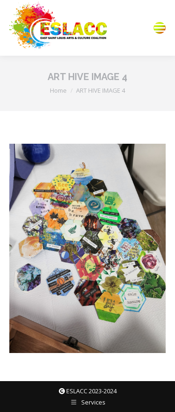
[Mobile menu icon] (160, 28)
